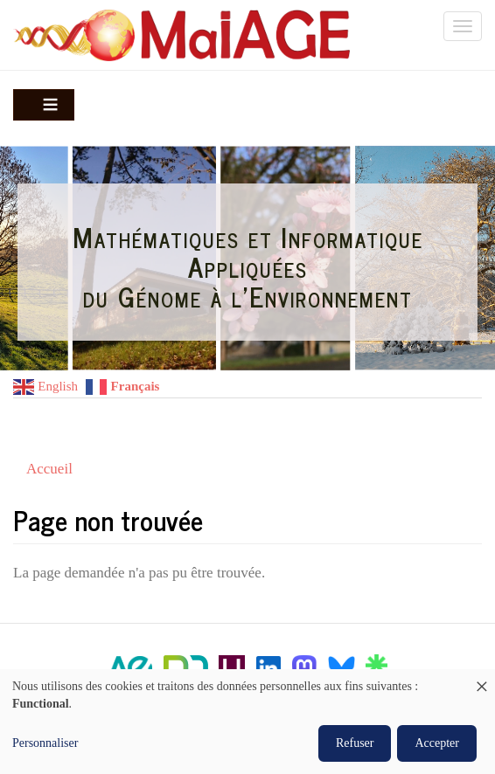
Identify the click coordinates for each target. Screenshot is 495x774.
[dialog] (247, 721)
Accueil (49, 468)
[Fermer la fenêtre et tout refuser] (482, 680)
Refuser (355, 743)
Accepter (437, 743)
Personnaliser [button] (45, 743)
